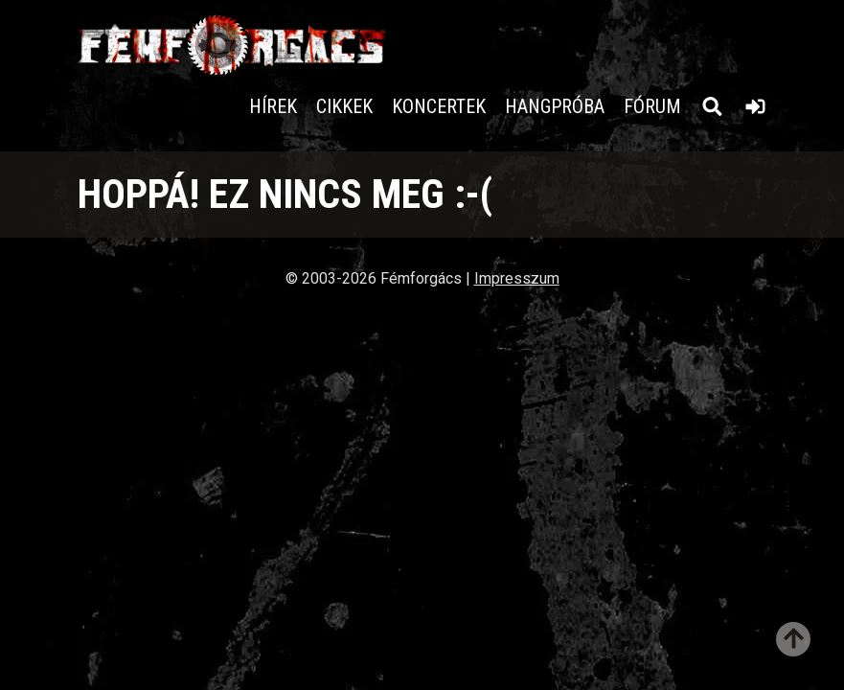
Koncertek (439, 106)
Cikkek (344, 106)
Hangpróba (554, 106)
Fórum (652, 106)
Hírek (273, 106)
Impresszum (516, 278)
